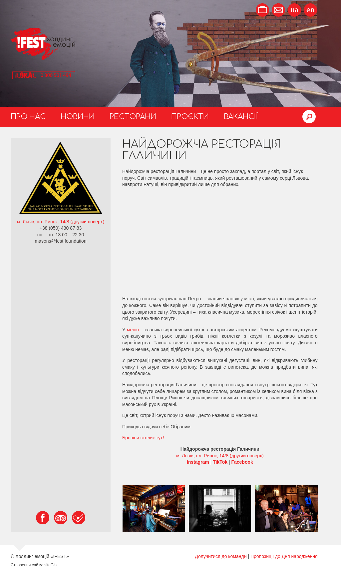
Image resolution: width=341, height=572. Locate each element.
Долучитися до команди (220, 556)
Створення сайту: (27, 565)
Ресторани (133, 117)
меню (133, 329)
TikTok (220, 462)
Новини (78, 117)
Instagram (198, 462)
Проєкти (190, 117)
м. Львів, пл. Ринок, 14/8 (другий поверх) (61, 221)
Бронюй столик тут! (143, 437)
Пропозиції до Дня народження (284, 556)
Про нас (28, 117)
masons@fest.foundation (60, 241)
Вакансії (241, 117)
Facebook (242, 462)
